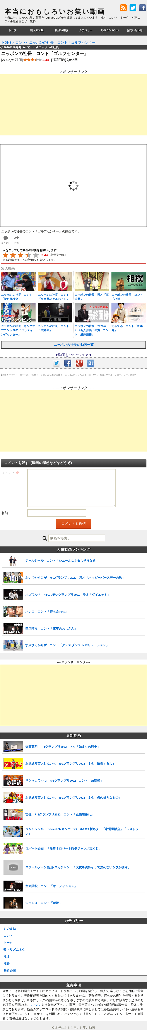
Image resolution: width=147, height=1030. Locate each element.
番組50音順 (61, 30)
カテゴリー (85, 30)
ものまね (9, 929)
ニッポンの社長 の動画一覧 (74, 345)
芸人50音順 (36, 30)
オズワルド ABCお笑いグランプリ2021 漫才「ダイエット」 (67, 595)
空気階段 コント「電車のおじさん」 (51, 628)
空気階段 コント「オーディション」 (51, 886)
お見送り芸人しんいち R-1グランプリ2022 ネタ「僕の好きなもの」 (73, 798)
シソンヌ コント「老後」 (43, 903)
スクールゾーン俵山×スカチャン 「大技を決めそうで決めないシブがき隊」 (78, 867)
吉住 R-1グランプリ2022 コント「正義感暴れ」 (59, 814)
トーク (8, 943)
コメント (10, 473)
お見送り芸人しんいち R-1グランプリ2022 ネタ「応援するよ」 (70, 763)
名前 (4, 513)
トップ (12, 30)
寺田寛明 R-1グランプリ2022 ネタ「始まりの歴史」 (62, 747)
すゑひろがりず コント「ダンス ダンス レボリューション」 (67, 645)
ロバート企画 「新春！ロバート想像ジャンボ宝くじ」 (63, 848)
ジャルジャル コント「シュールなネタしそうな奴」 (62, 561)
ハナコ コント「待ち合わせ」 (46, 611)
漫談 (6, 964)
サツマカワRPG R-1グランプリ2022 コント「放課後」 (64, 780)
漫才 (6, 957)
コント (8, 936)
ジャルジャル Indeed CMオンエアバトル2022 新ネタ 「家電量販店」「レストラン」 (81, 831)
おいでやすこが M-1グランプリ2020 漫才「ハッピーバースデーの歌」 (75, 578)
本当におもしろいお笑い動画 (54, 11)
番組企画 (9, 971)
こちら (35, 1005)
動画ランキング (110, 30)
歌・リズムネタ (14, 950)
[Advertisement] (73, 104)
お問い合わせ (134, 30)
